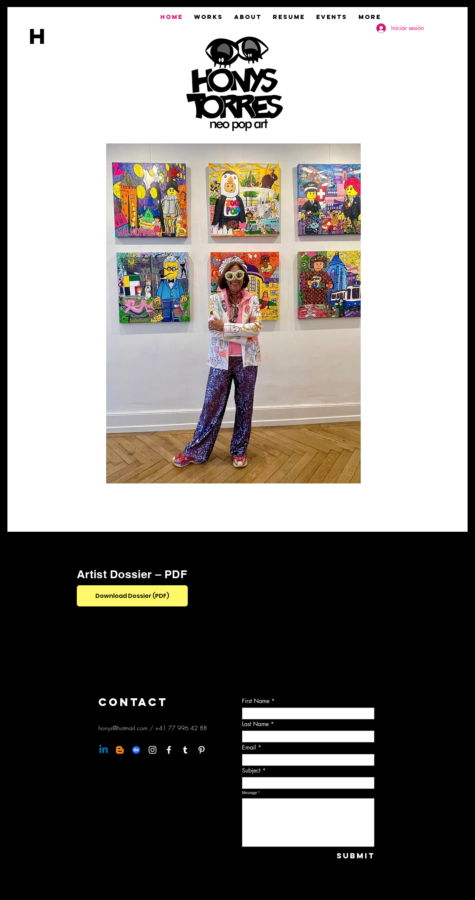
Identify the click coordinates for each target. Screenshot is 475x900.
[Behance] (136, 750)
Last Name (255, 724)
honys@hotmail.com (123, 728)
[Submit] (350, 855)
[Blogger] (120, 750)
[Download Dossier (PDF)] (132, 595)
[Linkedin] (103, 750)
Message (249, 793)
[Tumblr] (185, 750)
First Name (255, 701)
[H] (45, 36)
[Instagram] (152, 750)
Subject (251, 771)
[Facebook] (169, 750)
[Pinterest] (201, 750)
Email (249, 748)
